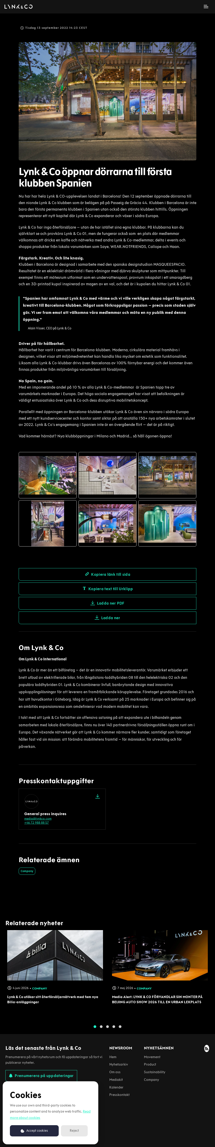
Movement (152, 1057)
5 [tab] (120, 1030)
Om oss (115, 1072)
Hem (112, 1057)
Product (150, 1064)
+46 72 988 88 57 (36, 823)
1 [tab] (95, 1030)
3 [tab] (107, 1030)
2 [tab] (101, 1030)
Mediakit (116, 1079)
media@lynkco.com (38, 819)
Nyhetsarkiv (118, 1064)
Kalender (116, 1087)
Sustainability (154, 1072)
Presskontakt (119, 1095)
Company (27, 871)
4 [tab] (113, 1030)
